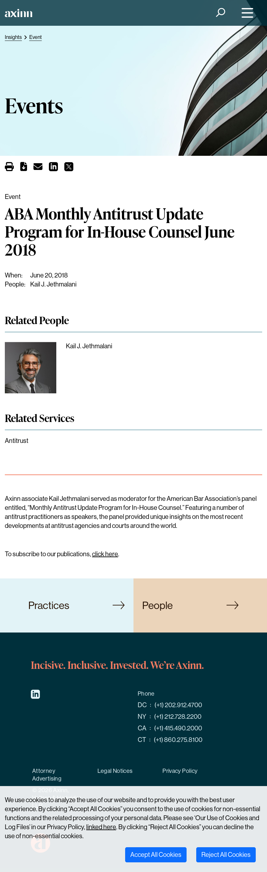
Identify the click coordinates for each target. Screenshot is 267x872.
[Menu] (246, 13)
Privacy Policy (180, 771)
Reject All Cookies (226, 854)
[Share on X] (68, 168)
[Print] (9, 167)
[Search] (220, 13)
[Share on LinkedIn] (53, 168)
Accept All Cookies (155, 854)
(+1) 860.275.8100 (178, 740)
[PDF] (23, 168)
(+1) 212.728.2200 (177, 716)
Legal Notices (115, 771)
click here (105, 554)
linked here (101, 827)
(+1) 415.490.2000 (178, 728)
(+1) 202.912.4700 (178, 705)
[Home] (18, 13)
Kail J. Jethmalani (53, 284)
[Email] (37, 168)
